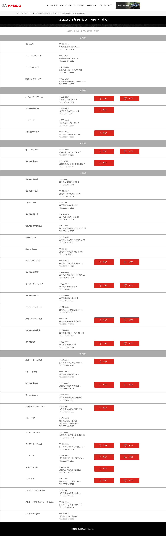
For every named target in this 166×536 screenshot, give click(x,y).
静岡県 (90, 31)
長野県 (76, 31)
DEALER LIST (26, 13)
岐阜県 (83, 31)
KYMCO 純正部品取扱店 (43, 13)
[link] (142, 5)
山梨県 (68, 31)
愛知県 (97, 31)
